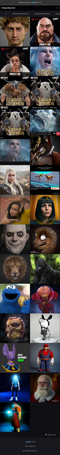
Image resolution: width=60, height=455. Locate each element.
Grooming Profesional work (21, 13)
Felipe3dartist (8, 8)
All (5, 13)
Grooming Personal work (42, 13)
